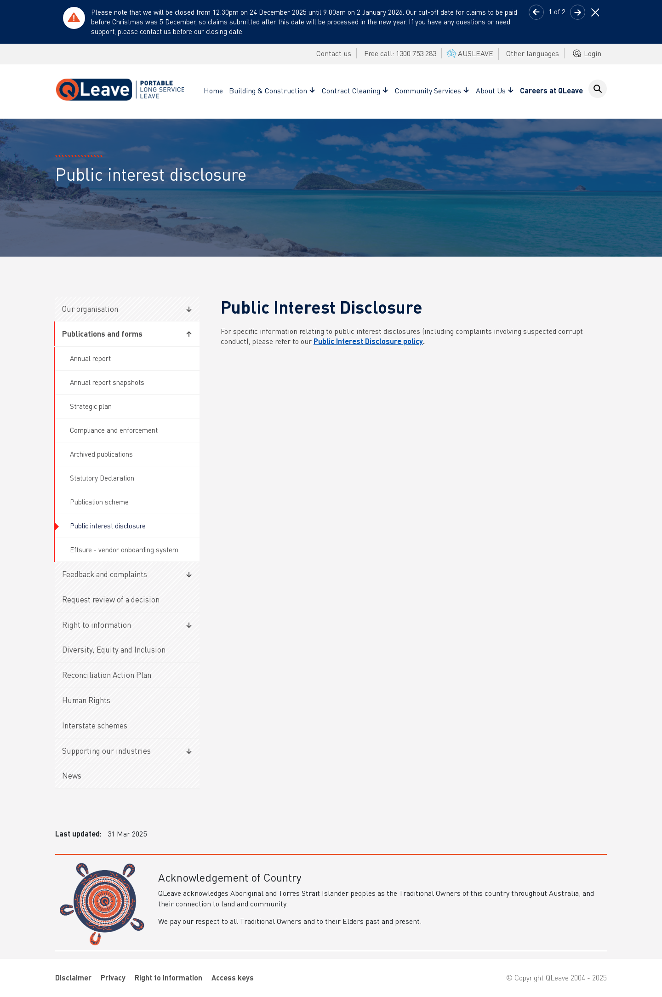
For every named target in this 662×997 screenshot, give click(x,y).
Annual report (90, 358)
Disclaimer (73, 977)
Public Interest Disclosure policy (368, 341)
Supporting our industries (106, 750)
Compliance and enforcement (114, 430)
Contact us (333, 53)
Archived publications (101, 453)
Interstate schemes (94, 725)
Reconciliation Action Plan (106, 675)
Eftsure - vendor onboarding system (124, 549)
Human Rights (86, 700)
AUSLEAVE (469, 53)
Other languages (532, 53)
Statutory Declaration (102, 477)
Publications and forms (102, 333)
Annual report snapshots (107, 382)
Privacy (113, 977)
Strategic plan (91, 406)
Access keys (232, 977)
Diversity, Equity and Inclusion (114, 649)
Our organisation (90, 309)
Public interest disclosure (108, 525)
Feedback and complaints (104, 574)
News (71, 775)
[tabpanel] (331, 22)
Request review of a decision (111, 599)
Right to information (96, 624)
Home (213, 90)
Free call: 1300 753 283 (400, 53)
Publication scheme (99, 501)
